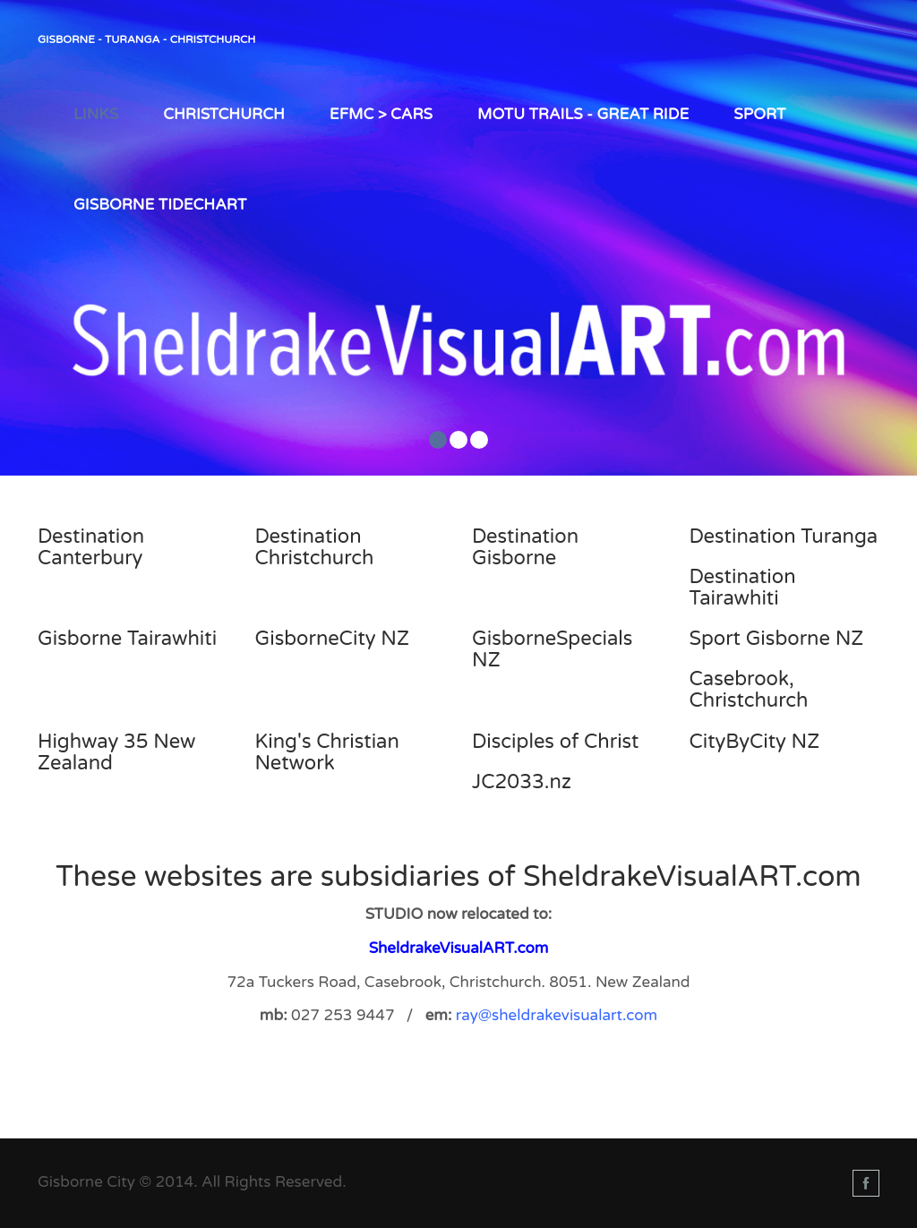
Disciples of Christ (555, 741)
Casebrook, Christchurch (749, 689)
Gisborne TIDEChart (159, 204)
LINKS (95, 114)
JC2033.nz (521, 782)
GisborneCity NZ (332, 638)
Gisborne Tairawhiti (127, 638)
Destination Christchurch (314, 547)
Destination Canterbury (91, 547)
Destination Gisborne (525, 547)
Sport (759, 114)
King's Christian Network (327, 752)
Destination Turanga (784, 536)
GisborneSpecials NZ (552, 649)
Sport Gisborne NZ (777, 638)
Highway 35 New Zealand (116, 752)
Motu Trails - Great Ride (583, 114)
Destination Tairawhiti (743, 587)
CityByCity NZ (755, 741)
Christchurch (224, 114)
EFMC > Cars (381, 114)
